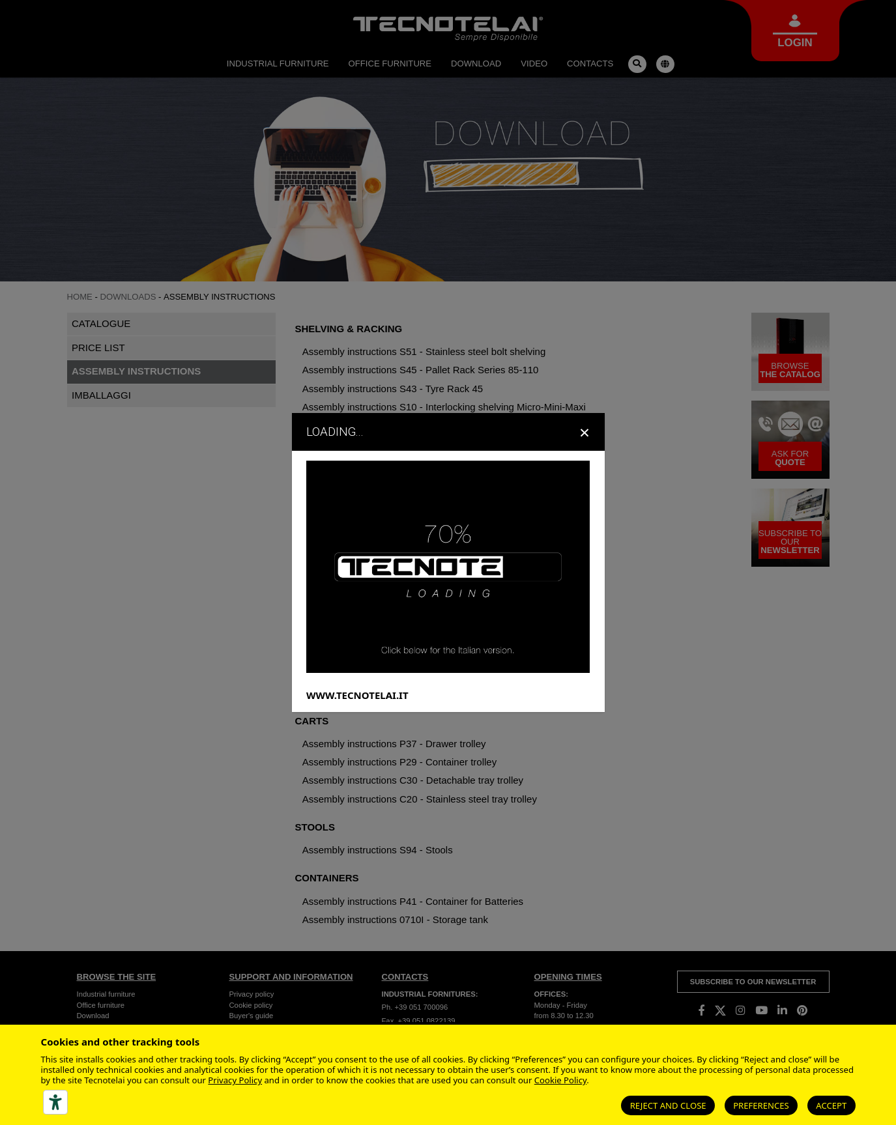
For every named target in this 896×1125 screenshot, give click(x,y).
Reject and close (668, 1105)
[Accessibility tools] (55, 1102)
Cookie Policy (560, 1080)
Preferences (761, 1105)
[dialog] (448, 562)
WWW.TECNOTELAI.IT (357, 694)
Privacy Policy (235, 1080)
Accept (831, 1105)
